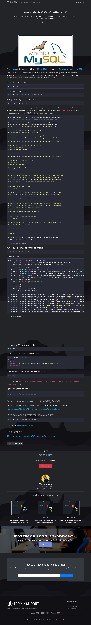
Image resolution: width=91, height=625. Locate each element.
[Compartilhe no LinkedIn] (50, 455)
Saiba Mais (45, 544)
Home (20, 2)
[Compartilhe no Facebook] (47, 455)
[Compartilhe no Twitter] (41, 455)
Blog (34, 2)
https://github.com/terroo (45, 489)
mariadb (10, 443)
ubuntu (20, 443)
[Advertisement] (45, 27)
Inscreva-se (45, 466)
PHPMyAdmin (27, 405)
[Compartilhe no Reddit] (44, 455)
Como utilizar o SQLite (25, 425)
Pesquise (38, 2)
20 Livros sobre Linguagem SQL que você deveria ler (31, 436)
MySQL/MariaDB (43, 69)
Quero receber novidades (67, 575)
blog (14, 69)
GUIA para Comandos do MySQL (70, 69)
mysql (15, 443)
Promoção (25, 2)
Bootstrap (59, 619)
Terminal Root (12, 2)
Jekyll (55, 619)
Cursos (30, 2)
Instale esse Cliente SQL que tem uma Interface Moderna (33, 409)
